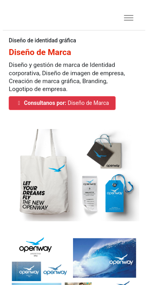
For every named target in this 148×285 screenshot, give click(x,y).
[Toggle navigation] (126, 16)
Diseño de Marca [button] (62, 103)
